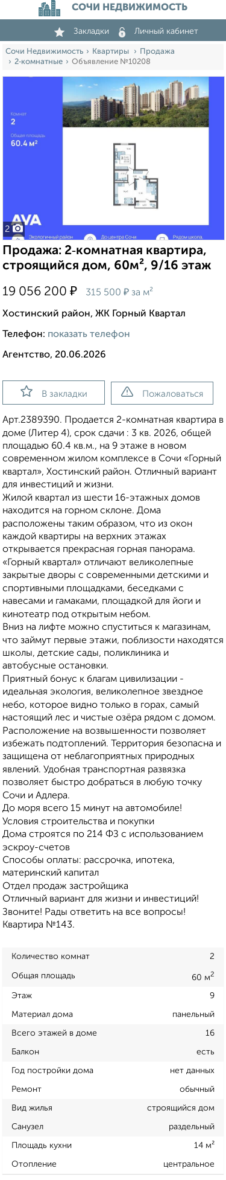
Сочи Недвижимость (44, 52)
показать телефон (89, 334)
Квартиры (111, 52)
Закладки (81, 31)
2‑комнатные (38, 62)
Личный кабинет (158, 31)
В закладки (53, 392)
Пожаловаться (162, 392)
